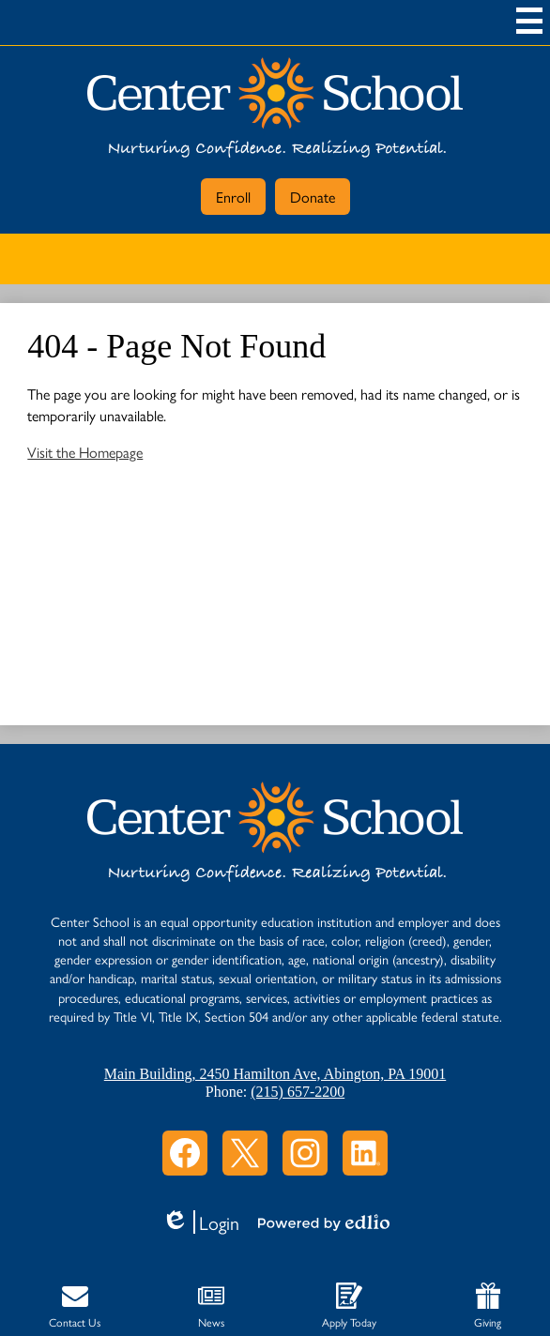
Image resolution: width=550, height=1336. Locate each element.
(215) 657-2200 (297, 1092)
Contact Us (74, 1306)
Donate (312, 196)
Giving (487, 1306)
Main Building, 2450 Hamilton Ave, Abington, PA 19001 (275, 1074)
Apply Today (349, 1306)
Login (200, 1222)
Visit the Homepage (85, 452)
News (211, 1306)
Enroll (233, 196)
